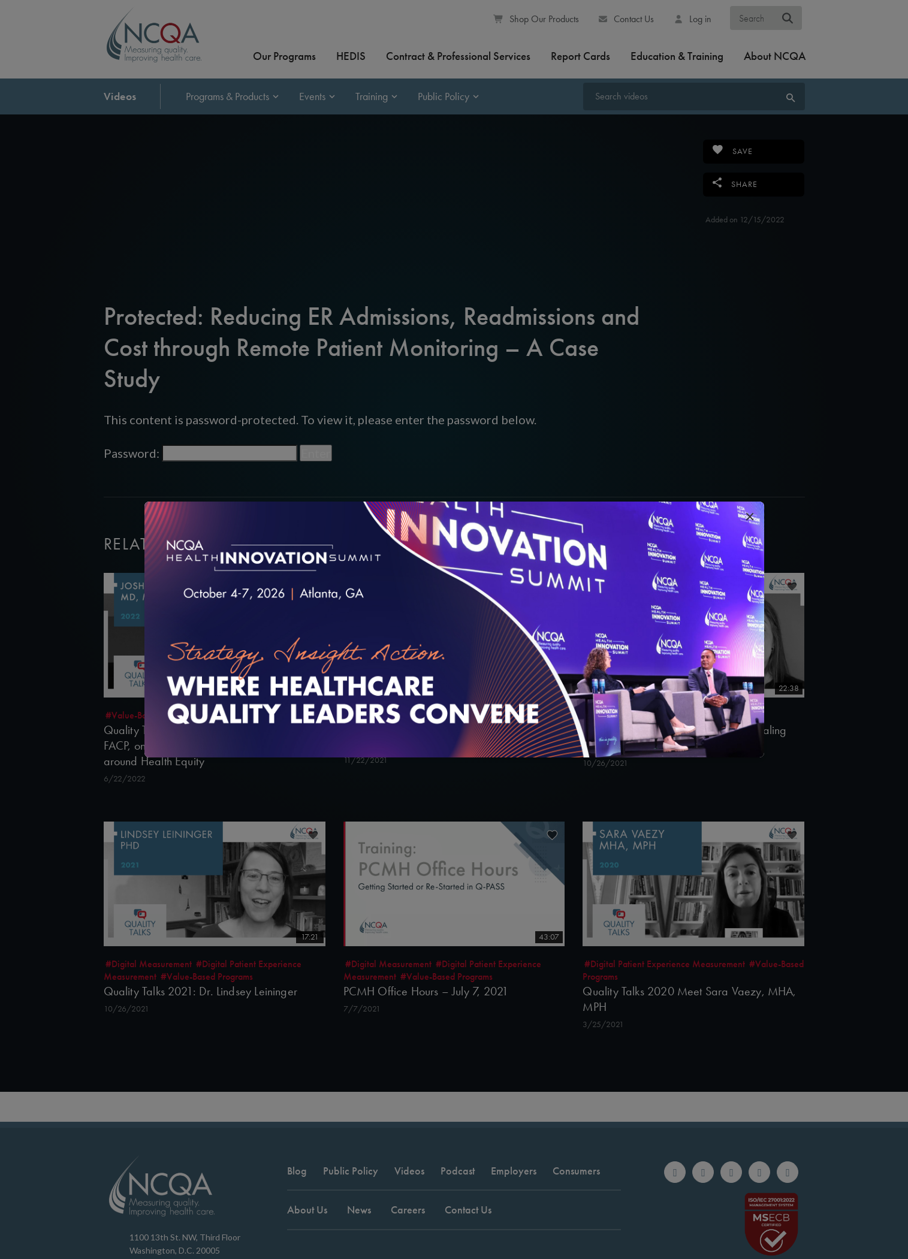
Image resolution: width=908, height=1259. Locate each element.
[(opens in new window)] (454, 629)
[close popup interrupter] (749, 516)
